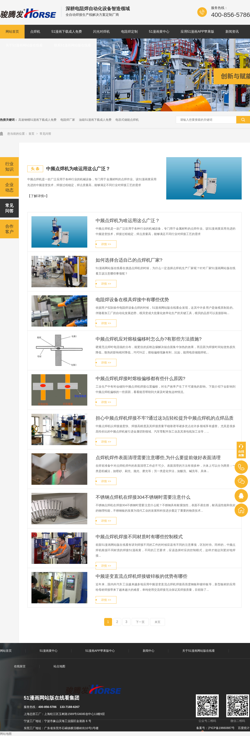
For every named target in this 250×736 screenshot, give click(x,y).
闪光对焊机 (101, 31)
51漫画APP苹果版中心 (100, 650)
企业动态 (9, 187)
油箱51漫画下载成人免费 (95, 119)
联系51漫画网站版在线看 (72, 45)
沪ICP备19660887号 (221, 728)
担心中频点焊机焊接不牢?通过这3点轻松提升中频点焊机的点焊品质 (165, 418)
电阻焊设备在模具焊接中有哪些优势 (132, 299)
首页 (32, 133)
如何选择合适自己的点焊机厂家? (129, 260)
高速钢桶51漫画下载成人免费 (37, 119)
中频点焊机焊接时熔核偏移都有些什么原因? (140, 378)
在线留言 (20, 666)
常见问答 (45, 133)
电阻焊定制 (129, 31)
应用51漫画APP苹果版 (197, 31)
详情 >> (106, 244)
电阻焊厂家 (67, 119)
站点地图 (59, 666)
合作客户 (9, 229)
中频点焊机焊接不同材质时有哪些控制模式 (139, 536)
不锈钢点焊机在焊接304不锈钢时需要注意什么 (143, 497)
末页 (157, 622)
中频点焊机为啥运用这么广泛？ (128, 220)
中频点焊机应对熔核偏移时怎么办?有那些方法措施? (148, 339)
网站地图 (6, 733)
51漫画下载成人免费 (66, 31)
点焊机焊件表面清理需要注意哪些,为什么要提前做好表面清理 (158, 457)
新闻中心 (148, 650)
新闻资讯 (232, 31)
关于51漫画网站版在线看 (24, 45)
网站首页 (12, 31)
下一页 (140, 622)
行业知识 (9, 167)
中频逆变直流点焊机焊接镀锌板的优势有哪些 (141, 576)
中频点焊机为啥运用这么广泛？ (78, 168)
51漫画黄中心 (159, 31)
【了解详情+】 (38, 196)
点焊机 (35, 31)
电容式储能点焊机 (127, 119)
